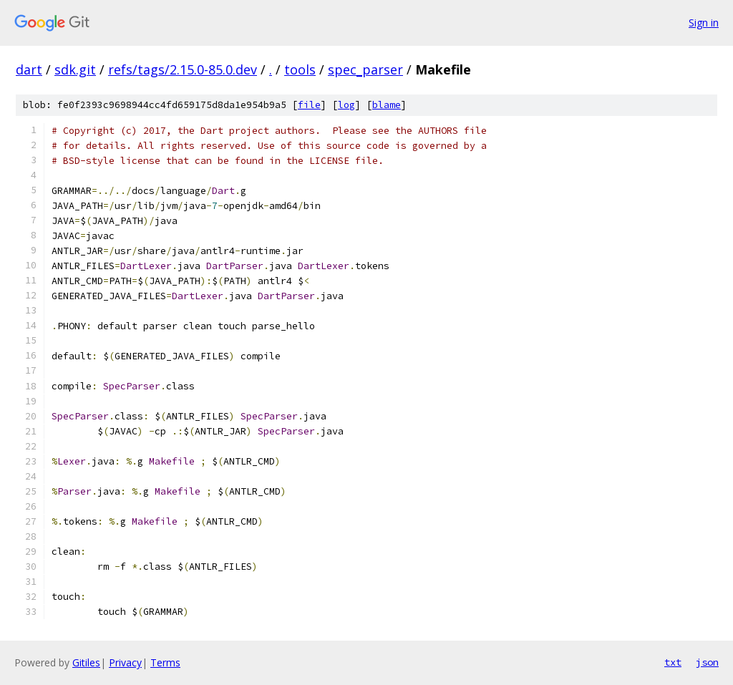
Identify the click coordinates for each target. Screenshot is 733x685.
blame (386, 105)
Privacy (125, 662)
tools (300, 69)
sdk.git (75, 69)
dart (29, 69)
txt (672, 662)
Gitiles (86, 662)
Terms (165, 662)
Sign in (704, 22)
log (346, 105)
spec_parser (365, 69)
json (707, 662)
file (309, 105)
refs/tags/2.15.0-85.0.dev (182, 69)
